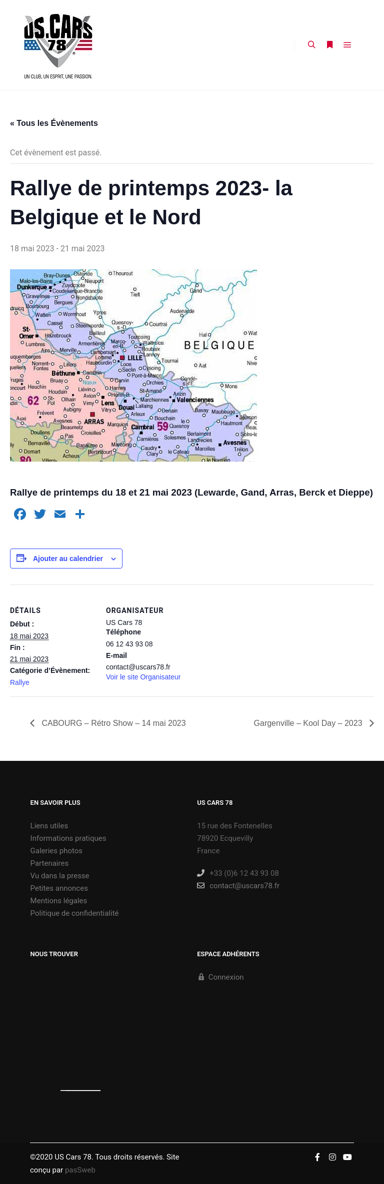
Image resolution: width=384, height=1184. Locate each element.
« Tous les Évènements (54, 123)
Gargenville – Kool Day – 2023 (309, 723)
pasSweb (80, 1170)
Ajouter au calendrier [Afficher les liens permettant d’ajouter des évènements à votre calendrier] (68, 559)
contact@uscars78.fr (238, 886)
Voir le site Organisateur (143, 677)
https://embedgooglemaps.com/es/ (74, 1090)
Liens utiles (49, 825)
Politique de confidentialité (74, 913)
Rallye (20, 682)
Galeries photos (56, 850)
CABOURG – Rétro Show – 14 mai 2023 (113, 723)
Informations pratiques (68, 838)
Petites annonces (59, 888)
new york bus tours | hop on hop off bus (91, 1090)
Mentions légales (59, 900)
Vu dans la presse (60, 875)
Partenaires (49, 863)
